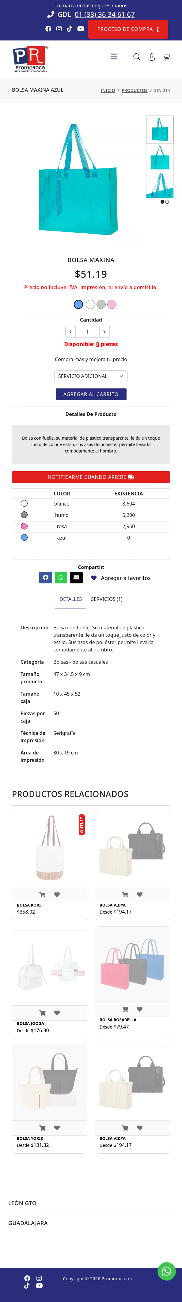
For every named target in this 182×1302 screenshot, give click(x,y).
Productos (135, 90)
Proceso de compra (128, 29)
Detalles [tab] (70, 599)
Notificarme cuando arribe (90, 477)
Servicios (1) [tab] (106, 599)
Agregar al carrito (91, 394)
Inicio (108, 90)
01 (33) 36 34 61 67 (105, 14)
